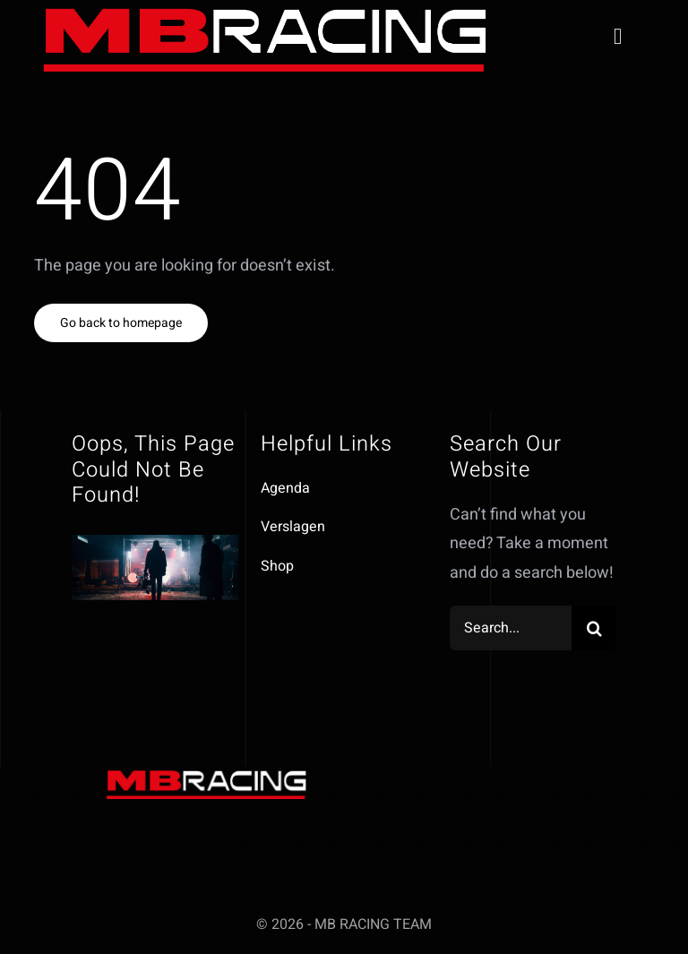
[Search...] (511, 628)
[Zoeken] (594, 628)
